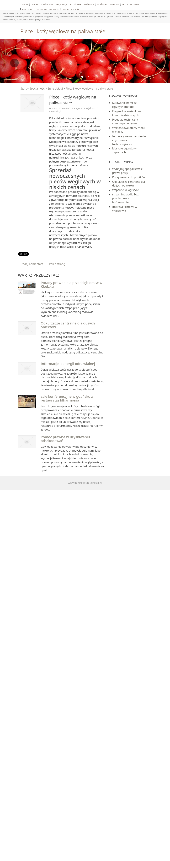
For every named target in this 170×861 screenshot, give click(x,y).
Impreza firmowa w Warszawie (124, 209)
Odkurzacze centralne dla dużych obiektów (68, 325)
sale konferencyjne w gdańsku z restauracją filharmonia (67, 398)
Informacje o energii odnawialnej (68, 363)
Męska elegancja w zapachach (124, 150)
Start (23, 88)
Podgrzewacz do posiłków (128, 177)
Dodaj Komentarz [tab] (32, 264)
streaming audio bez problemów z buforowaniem (125, 198)
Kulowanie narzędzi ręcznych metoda (124, 105)
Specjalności (37, 88)
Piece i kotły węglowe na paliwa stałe (89, 88)
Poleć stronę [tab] (57, 264)
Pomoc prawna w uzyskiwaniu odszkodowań (65, 439)
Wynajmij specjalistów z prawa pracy (127, 171)
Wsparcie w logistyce (125, 190)
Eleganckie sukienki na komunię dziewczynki (126, 113)
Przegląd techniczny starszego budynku (125, 121)
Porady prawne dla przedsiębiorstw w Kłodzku (71, 284)
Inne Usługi (55, 88)
